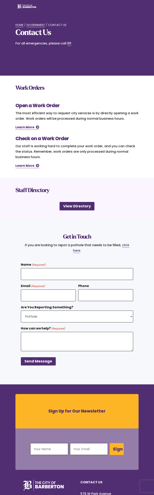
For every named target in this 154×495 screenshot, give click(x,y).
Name (33, 265)
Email (33, 286)
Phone (83, 286)
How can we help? (43, 328)
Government (35, 25)
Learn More (24, 127)
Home (19, 25)
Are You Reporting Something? (47, 307)
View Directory (77, 206)
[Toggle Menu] (133, 8)
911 (69, 43)
